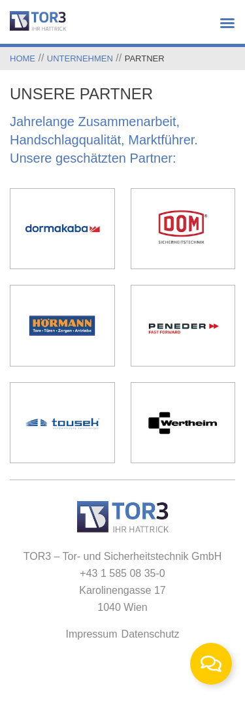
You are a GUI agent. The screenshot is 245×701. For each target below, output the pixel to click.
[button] (225, 23)
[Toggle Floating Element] (211, 664)
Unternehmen (80, 58)
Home (22, 58)
